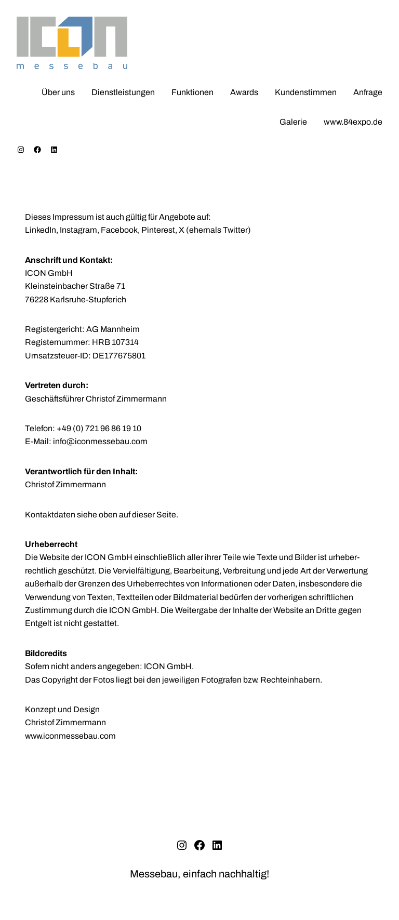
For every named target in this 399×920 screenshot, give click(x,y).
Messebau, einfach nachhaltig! (199, 873)
